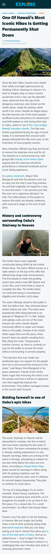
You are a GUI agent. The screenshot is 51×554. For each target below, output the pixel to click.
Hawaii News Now (34, 466)
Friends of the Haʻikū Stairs (29, 159)
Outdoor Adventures (26, 13)
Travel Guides (8, 13)
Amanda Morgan (12, 40)
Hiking (41, 13)
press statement (15, 175)
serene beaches (15, 527)
